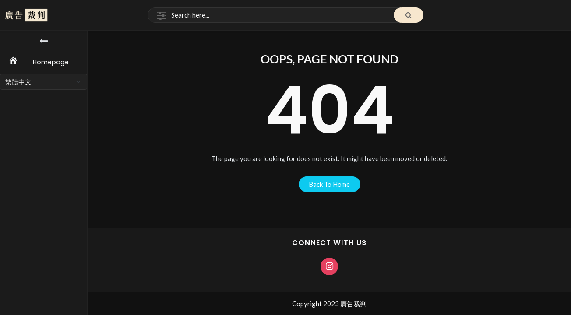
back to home (329, 184)
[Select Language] (43, 82)
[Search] (285, 15)
